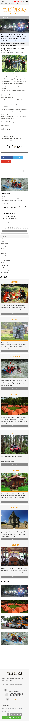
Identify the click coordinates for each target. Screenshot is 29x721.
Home (14, 170)
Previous (26, 170)
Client (6, 680)
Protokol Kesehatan (6, 272)
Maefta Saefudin (6, 52)
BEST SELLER (4, 255)
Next (2, 170)
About (7, 678)
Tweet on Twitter (18, 157)
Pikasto (2, 263)
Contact (11, 680)
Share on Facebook (7, 157)
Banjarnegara (4, 246)
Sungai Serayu (4, 258)
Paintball (8, 43)
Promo (2, 248)
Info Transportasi (12, 3)
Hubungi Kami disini (11, 718)
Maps (3, 680)
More (8, 711)
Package (12, 678)
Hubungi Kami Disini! (14, 231)
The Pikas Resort (14, 43)
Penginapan (4, 253)
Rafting (2, 239)
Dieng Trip (3, 267)
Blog (15, 680)
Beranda (2, 1)
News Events (4, 251)
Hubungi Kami (4, 3)
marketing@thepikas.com (16, 699)
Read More (14, 313)
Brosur (18, 3)
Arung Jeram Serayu (6, 241)
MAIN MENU (5, 17)
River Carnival (4, 265)
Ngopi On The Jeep (6, 270)
